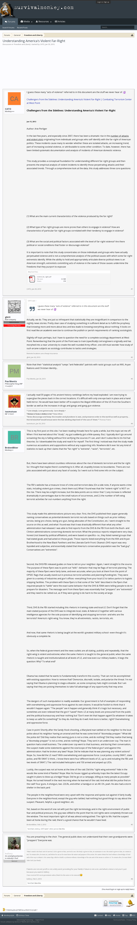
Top (125, 915)
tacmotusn (11, 411)
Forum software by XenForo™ (20, 922)
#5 (132, 824)
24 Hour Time (22, 915)
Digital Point (39, 920)
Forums (11, 21)
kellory (37, 829)
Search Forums (8, 27)
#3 (132, 379)
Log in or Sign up (103, 2)
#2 (132, 357)
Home (116, 915)
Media (27, 21)
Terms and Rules (119, 920)
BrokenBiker (11, 447)
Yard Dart (30, 829)
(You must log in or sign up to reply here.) (118, 889)
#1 (132, 289)
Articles (61, 21)
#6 (132, 879)
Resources (43, 21)
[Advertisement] (68, 65)
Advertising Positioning (25, 920)
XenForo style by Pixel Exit (50, 922)
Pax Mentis (11, 381)
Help (108, 915)
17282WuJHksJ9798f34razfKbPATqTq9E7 (21, 910)
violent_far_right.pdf (44, 277)
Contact (98, 915)
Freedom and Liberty (22, 44)
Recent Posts (22, 27)
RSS (132, 915)
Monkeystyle (8, 915)
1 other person (53, 829)
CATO (42, 44)
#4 (132, 423)
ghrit (28, 357)
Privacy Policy (131, 920)
